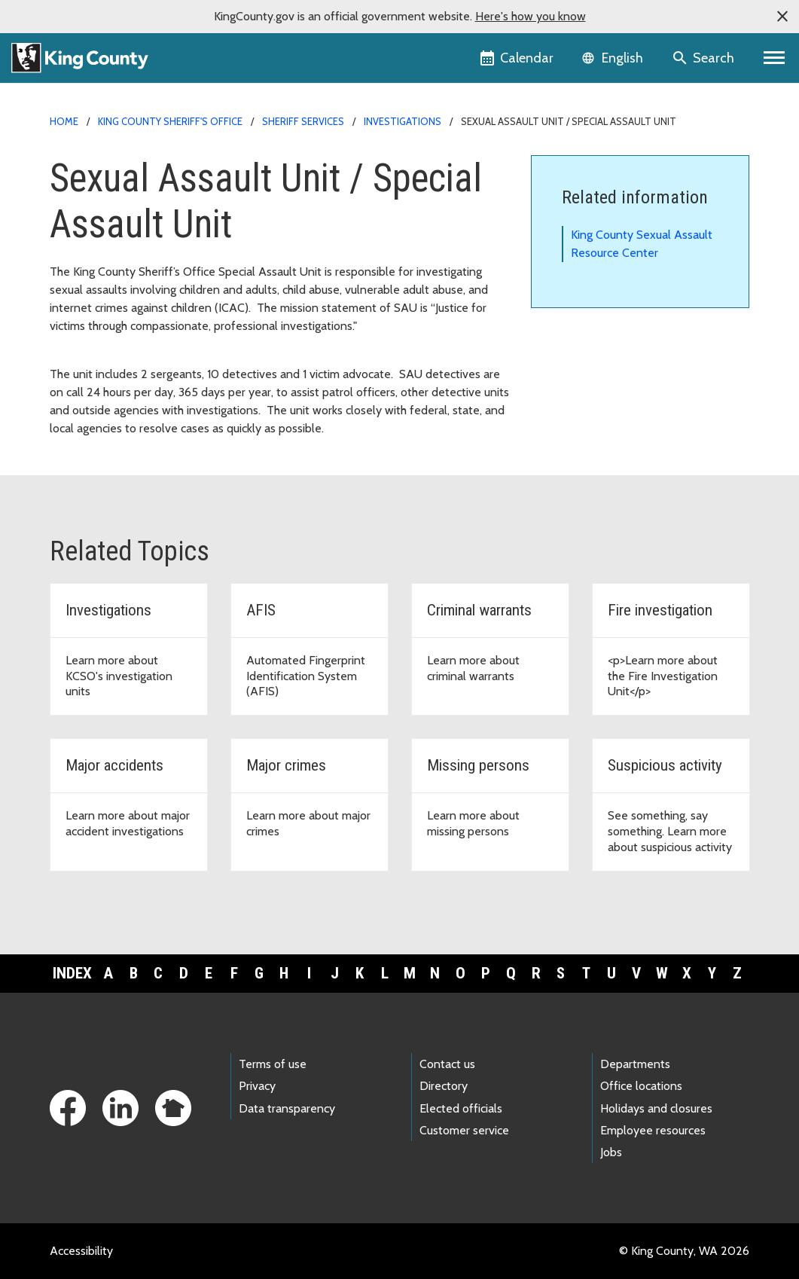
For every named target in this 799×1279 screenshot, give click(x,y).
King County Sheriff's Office (170, 121)
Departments (635, 1064)
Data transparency (287, 1108)
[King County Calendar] (517, 58)
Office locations (641, 1086)
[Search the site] (704, 58)
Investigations (402, 121)
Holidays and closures (656, 1108)
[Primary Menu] (774, 58)
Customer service (464, 1130)
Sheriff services (303, 121)
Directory (443, 1086)
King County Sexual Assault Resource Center (641, 243)
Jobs (611, 1152)
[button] (782, 16)
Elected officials (460, 1108)
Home (64, 121)
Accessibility (81, 1251)
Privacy (257, 1086)
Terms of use (272, 1064)
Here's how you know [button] (530, 16)
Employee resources (653, 1130)
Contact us (447, 1064)
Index (72, 973)
